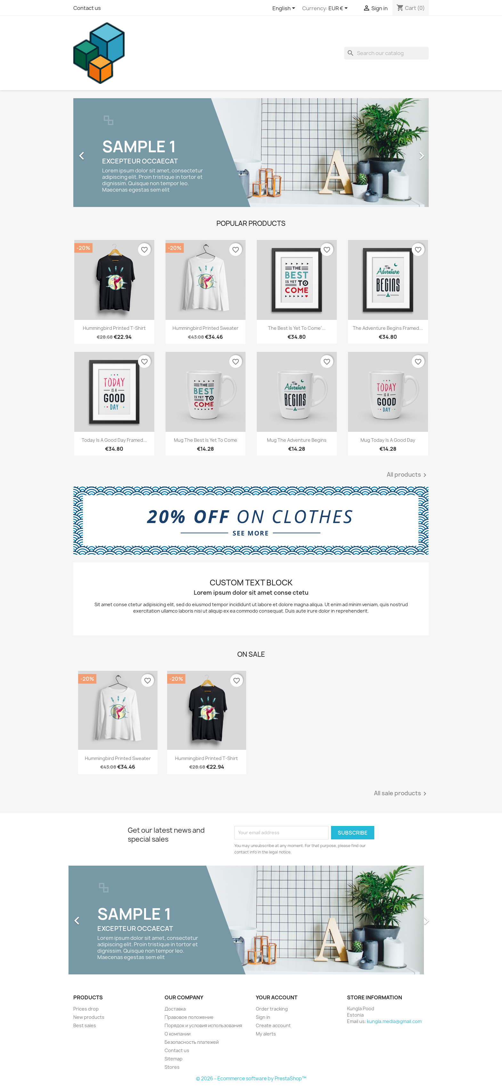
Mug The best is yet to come (205, 440)
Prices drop (86, 1009)
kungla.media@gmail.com (394, 1021)
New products (88, 1017)
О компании (177, 1034)
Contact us (87, 8)
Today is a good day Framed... (114, 440)
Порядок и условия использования (203, 1025)
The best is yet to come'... (297, 328)
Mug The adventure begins (297, 440)
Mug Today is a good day (387, 440)
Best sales (84, 1025)
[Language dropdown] (284, 8)
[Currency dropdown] (339, 8)
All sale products (401, 793)
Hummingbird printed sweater (206, 328)
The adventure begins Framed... (388, 328)
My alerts (266, 1034)
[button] (100, 152)
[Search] (386, 53)
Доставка (175, 1009)
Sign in (263, 1017)
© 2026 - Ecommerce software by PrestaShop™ (251, 1078)
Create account (273, 1025)
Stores (172, 1067)
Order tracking (272, 1009)
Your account (276, 997)
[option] (251, 152)
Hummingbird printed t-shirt (114, 328)
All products (408, 475)
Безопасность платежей (192, 1042)
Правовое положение (189, 1017)
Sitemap (173, 1059)
